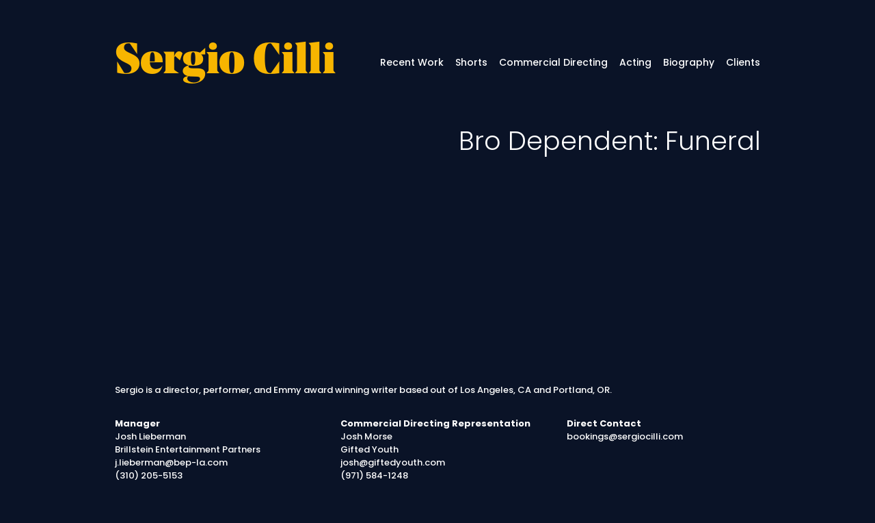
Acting (635, 62)
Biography (688, 62)
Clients (743, 62)
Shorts (471, 62)
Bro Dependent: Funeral (610, 141)
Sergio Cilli (225, 62)
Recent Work (412, 62)
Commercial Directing (553, 62)
